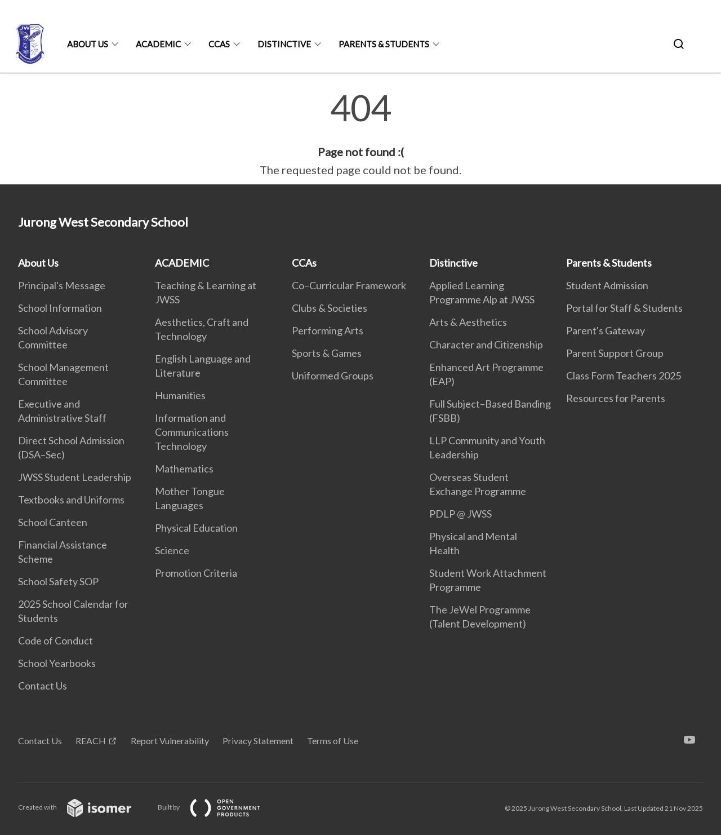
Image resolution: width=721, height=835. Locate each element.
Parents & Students (384, 44)
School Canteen (52, 522)
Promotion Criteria (196, 573)
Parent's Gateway (605, 330)
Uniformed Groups (332, 375)
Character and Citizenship (486, 344)
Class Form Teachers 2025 (623, 375)
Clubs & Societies (329, 308)
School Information (60, 308)
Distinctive (284, 44)
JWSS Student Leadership (74, 477)
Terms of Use (332, 740)
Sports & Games (327, 353)
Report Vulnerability (170, 740)
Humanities (180, 395)
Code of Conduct (55, 640)
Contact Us (42, 685)
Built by (218, 807)
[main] (360, 134)
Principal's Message (61, 285)
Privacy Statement (257, 740)
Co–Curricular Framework (349, 285)
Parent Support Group (615, 353)
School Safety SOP (58, 581)
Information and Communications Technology (192, 432)
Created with (83, 807)
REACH (90, 740)
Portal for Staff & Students (624, 308)
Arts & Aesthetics (468, 322)
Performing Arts (327, 330)
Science (172, 550)
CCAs (219, 44)
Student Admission (607, 285)
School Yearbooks (57, 663)
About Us (87, 44)
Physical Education (196, 528)
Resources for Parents (615, 398)
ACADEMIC (158, 44)
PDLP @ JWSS (460, 513)
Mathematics (184, 468)
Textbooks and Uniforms (71, 499)
